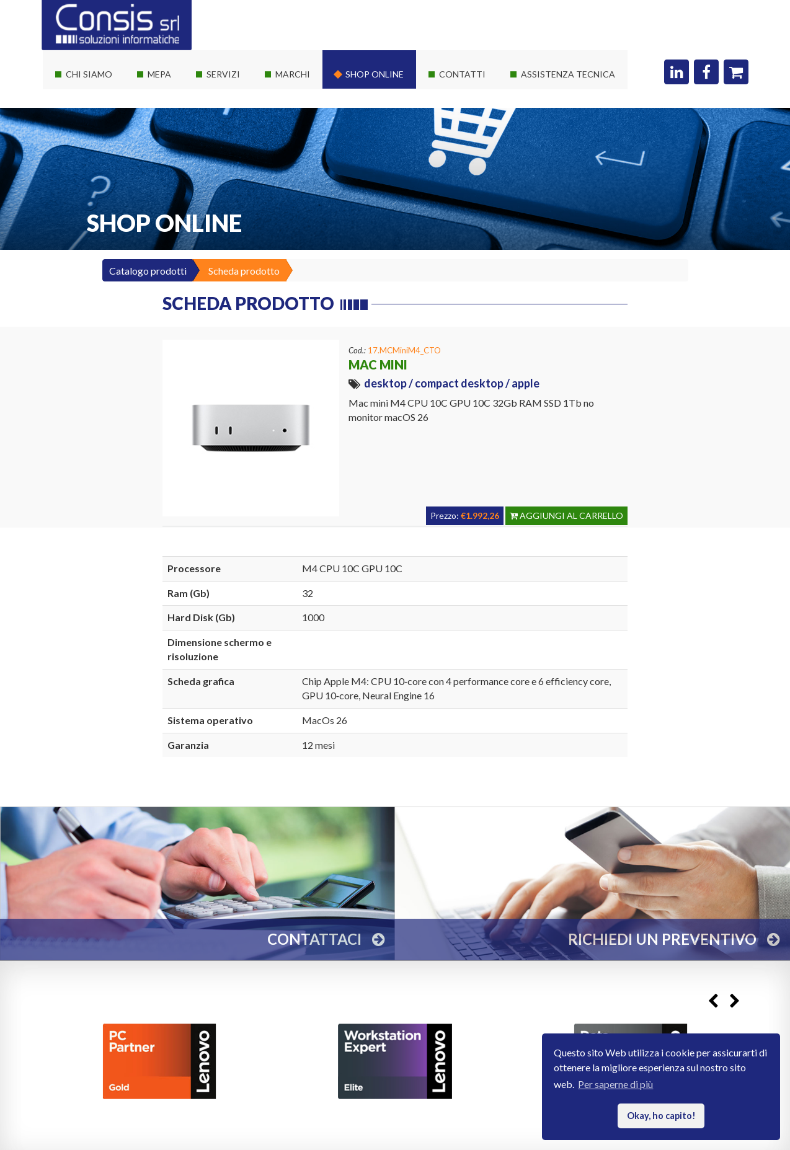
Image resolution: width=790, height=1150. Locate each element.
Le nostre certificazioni (108, 137)
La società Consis (96, 92)
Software (288, 114)
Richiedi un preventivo (479, 114)
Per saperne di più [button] (615, 1084)
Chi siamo (89, 74)
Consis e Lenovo (303, 137)
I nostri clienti (88, 159)
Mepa (159, 74)
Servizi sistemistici (239, 114)
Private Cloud (229, 137)
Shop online (374, 74)
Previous (713, 1001)
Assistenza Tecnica (568, 74)
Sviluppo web (228, 181)
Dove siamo (458, 92)
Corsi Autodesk (233, 159)
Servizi (223, 74)
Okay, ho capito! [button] (661, 1115)
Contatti (462, 74)
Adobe (283, 204)
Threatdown (295, 226)
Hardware (291, 92)
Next (734, 1001)
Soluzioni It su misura (244, 92)
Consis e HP (295, 159)
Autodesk (290, 181)
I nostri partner (91, 114)
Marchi (292, 74)
